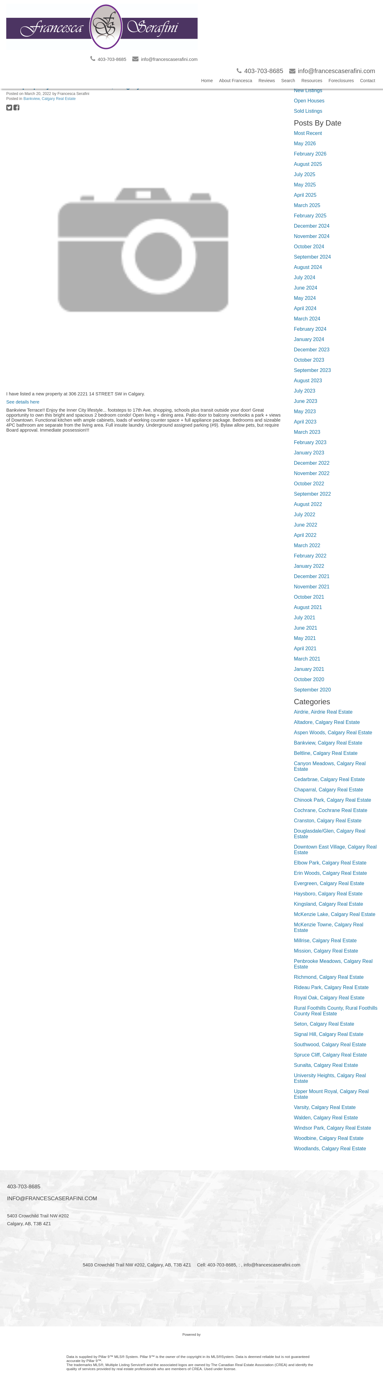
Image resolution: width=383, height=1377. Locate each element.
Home (207, 80)
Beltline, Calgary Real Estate (326, 753)
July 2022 (304, 514)
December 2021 (312, 576)
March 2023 (307, 432)
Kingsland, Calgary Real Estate (328, 904)
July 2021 (304, 617)
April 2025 (305, 195)
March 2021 (307, 658)
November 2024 (312, 236)
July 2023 (304, 391)
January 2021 (309, 669)
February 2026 (310, 153)
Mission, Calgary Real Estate (326, 950)
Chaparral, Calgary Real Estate (328, 789)
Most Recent (308, 133)
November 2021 (312, 586)
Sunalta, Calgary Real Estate (326, 1065)
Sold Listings (308, 111)
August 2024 (308, 267)
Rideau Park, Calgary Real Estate (331, 987)
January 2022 (309, 566)
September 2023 (312, 370)
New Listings (308, 90)
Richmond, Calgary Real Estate (329, 977)
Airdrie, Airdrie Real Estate (323, 712)
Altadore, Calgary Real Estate (327, 722)
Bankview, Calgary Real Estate (49, 99)
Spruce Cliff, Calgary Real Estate (330, 1055)
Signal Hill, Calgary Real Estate (328, 1034)
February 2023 (310, 442)
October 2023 (309, 360)
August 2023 (308, 380)
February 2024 (310, 329)
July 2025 (304, 174)
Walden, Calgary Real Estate (326, 1117)
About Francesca (235, 80)
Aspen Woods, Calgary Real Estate (333, 732)
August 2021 (308, 607)
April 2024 (305, 308)
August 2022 (308, 504)
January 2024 (309, 339)
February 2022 (310, 555)
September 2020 (312, 689)
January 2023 (309, 452)
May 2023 (305, 411)
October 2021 (309, 597)
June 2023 (305, 401)
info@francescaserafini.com (52, 1198)
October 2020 (309, 679)
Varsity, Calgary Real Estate (325, 1107)
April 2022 (305, 535)
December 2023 (312, 349)
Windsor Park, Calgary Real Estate (332, 1128)
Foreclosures (341, 80)
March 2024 (307, 318)
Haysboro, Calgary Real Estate (328, 893)
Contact (367, 80)
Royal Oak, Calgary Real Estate (329, 997)
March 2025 (307, 205)
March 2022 (307, 545)
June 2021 (305, 628)
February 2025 (310, 215)
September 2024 (312, 257)
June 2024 (305, 287)
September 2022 (312, 494)
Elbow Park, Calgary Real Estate (330, 862)
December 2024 (312, 226)
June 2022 (305, 525)
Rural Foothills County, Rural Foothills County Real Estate (335, 1010)
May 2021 (305, 638)
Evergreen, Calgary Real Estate (329, 883)
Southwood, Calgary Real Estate (330, 1044)
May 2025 (305, 184)
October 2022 (309, 483)
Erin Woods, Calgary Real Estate (330, 873)
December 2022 (312, 463)
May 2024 (305, 298)
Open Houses (309, 100)
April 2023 (305, 421)
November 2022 (312, 473)
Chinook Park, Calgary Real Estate (332, 800)
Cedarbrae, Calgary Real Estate (329, 779)
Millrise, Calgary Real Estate (325, 940)
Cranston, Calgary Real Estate (327, 820)
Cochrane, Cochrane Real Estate (330, 810)
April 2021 (305, 648)
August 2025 (308, 164)
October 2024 (309, 246)
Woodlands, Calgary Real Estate (330, 1148)
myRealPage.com (191, 1340)
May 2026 (305, 143)
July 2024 (304, 277)
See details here (22, 401)
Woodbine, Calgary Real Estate (329, 1138)
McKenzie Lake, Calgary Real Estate (334, 914)
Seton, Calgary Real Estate (324, 1024)
